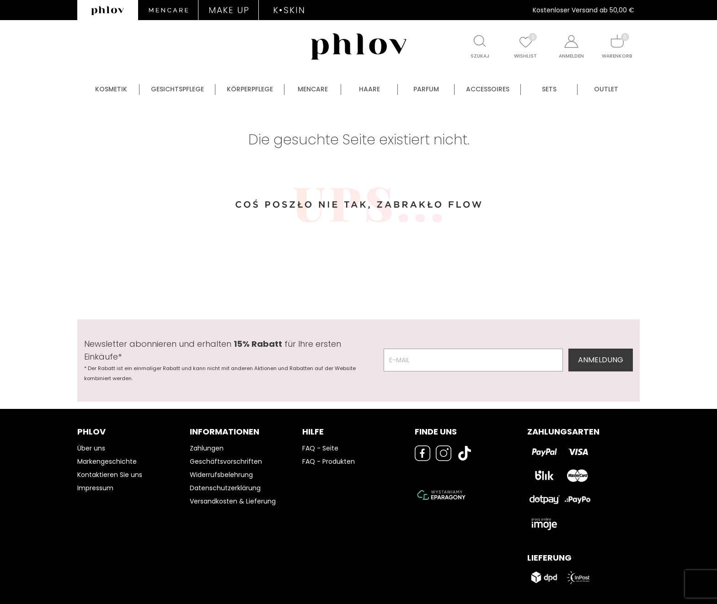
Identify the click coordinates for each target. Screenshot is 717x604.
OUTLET (606, 89)
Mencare (313, 89)
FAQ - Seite (320, 448)
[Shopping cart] (617, 41)
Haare (369, 89)
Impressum (95, 488)
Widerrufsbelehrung (221, 474)
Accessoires (487, 89)
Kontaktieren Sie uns (109, 474)
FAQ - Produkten (328, 461)
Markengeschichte (107, 461)
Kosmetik (111, 89)
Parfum (426, 89)
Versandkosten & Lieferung (233, 501)
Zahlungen (207, 448)
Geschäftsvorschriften (226, 461)
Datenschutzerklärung (225, 488)
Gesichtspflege (177, 89)
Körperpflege (250, 89)
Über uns (91, 448)
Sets (549, 89)
